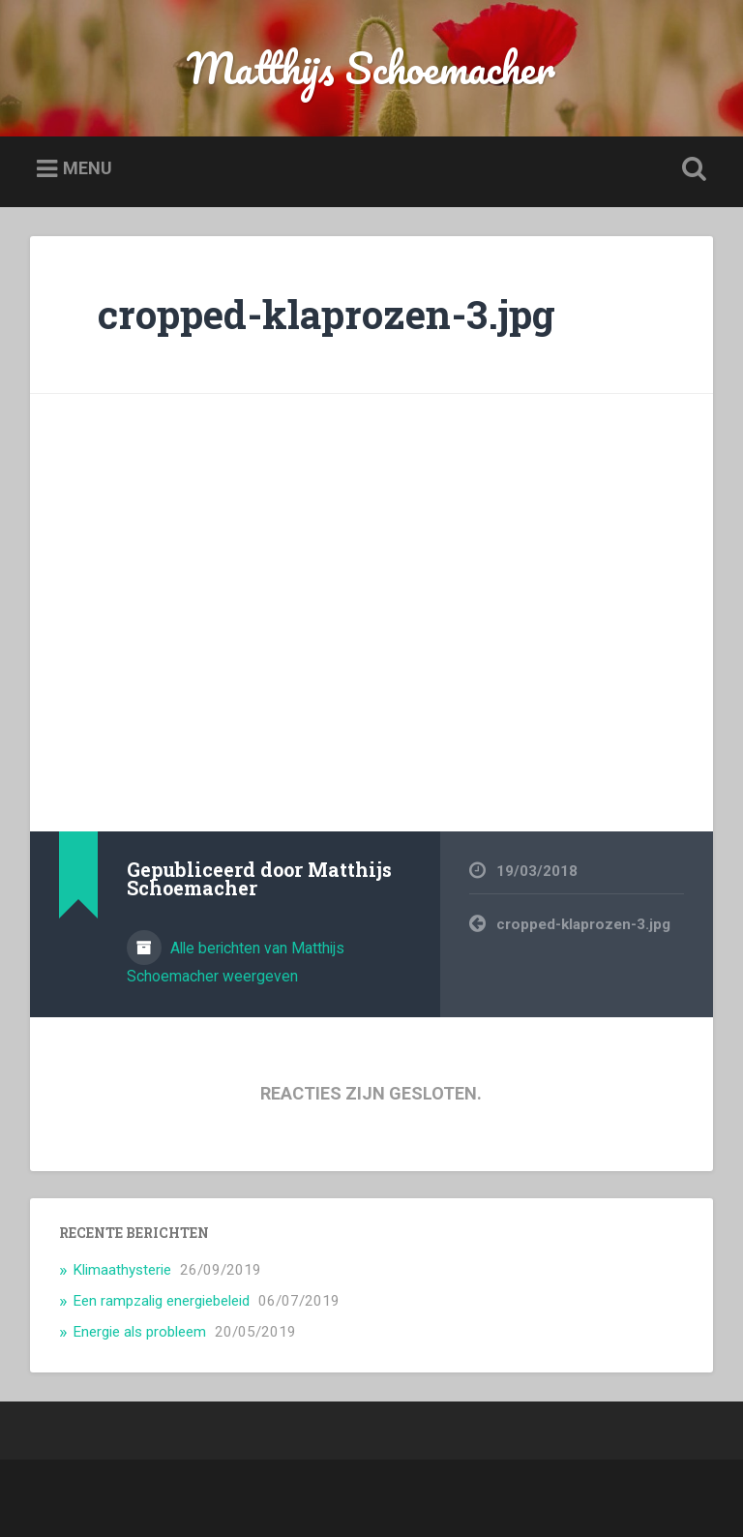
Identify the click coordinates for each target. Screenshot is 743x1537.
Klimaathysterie (122, 1270)
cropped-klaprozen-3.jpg (326, 314)
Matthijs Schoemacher (371, 67)
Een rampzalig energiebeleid (161, 1301)
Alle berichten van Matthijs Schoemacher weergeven (235, 962)
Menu (87, 168)
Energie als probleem (139, 1332)
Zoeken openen (690, 169)
